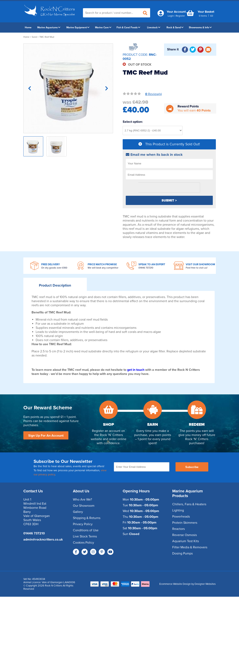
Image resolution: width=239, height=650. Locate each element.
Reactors (178, 529)
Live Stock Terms (85, 536)
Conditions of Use (86, 530)
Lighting (178, 510)
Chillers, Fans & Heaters (189, 504)
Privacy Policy (83, 524)
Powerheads (181, 517)
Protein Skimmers (184, 523)
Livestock (153, 27)
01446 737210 (145, 267)
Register (180, 15)
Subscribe (191, 467)
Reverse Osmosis (184, 535)
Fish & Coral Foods (128, 27)
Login (171, 15)
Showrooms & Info (200, 27)
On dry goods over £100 (54, 267)
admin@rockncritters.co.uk (43, 539)
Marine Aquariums (48, 27)
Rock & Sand (175, 27)
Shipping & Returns (86, 518)
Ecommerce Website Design (175, 584)
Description (55, 285)
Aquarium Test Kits (185, 541)
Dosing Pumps (182, 553)
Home (28, 27)
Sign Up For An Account (45, 436)
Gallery (78, 512)
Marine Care (103, 27)
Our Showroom (83, 506)
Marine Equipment (77, 27)
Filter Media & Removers (189, 547)
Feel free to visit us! (196, 267)
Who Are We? (82, 499)
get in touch (135, 370)
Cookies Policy (83, 543)
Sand (34, 37)
